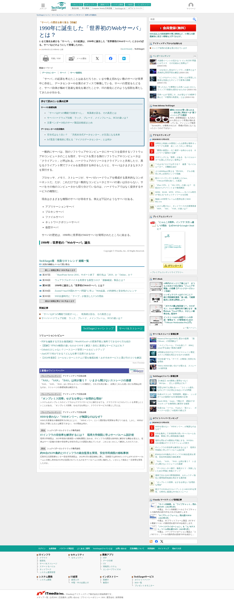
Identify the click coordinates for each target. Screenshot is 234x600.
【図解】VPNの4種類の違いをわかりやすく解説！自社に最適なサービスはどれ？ (82, 345)
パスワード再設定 (66, 548)
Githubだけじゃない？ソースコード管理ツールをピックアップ (73, 349)
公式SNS (53, 597)
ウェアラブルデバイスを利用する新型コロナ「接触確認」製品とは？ (90, 280)
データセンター (49, 73)
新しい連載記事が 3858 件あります (60, 270)
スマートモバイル (47, 566)
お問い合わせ (121, 548)
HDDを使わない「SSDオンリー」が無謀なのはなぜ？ (71, 416)
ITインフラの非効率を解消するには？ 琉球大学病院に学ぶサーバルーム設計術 (87, 434)
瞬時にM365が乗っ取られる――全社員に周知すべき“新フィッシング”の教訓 (183, 112)
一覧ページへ (190, 328)
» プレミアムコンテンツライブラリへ (166, 272)
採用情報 (119, 597)
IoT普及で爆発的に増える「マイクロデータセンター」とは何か (79, 139)
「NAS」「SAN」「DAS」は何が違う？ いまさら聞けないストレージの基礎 (85, 380)
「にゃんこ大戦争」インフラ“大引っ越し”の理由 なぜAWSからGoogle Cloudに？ (175, 225)
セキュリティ (77, 558)
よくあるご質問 (83, 548)
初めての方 (176, 548)
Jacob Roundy (126, 49)
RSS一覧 (138, 583)
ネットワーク (45, 569)
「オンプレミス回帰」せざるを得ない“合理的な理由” (71, 398)
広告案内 (62, 597)
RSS (151, 541)
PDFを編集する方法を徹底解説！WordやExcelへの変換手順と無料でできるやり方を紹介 (86, 341)
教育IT (106, 583)
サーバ (63, 73)
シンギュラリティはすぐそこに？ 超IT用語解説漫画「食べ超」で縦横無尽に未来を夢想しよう (179, 297)
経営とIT (75, 580)
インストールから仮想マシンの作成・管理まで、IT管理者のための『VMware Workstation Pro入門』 (178, 320)
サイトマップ (163, 548)
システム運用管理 (47, 572)
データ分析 (108, 561)
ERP (105, 558)
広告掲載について (137, 548)
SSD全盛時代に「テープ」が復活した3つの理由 (79, 296)
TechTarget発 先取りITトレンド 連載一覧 (64, 261)
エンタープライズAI (112, 569)
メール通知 (81, 58)
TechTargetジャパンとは (102, 548)
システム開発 (45, 580)
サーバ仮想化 (76, 73)
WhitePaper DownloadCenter (136, 371)
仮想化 (43, 561)
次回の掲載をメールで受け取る (56, 264)
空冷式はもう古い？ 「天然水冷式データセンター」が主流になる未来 (83, 134)
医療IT (106, 580)
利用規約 (151, 548)
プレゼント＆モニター (144, 585)
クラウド (43, 558)
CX (104, 563)
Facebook (156, 541)
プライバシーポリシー (90, 597)
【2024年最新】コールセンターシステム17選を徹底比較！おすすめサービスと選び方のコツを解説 (91, 358)
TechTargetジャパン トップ (98, 328)
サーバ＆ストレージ (131, 328)
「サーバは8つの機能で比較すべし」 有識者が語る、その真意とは (82, 113)
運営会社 (110, 597)
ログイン (42, 548)
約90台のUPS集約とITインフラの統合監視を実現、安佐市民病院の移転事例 (84, 453)
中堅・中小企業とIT (80, 583)
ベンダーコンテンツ (161, 56)
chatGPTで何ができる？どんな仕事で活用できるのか (68, 353)
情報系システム (110, 566)
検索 (194, 19)
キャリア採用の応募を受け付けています (169, 48)
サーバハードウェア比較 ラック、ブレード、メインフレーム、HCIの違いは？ (87, 118)
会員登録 (52, 548)
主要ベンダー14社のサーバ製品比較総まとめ (70, 122)
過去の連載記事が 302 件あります (59, 301)
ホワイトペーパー (142, 580)
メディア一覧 (42, 597)
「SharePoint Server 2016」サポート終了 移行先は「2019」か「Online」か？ (94, 275)
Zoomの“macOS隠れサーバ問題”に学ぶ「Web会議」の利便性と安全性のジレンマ (96, 291)
